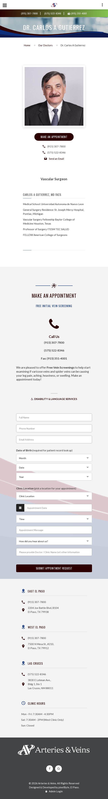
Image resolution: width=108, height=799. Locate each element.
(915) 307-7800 (29, 13)
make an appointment (54, 137)
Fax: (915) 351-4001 (54, 358)
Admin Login (54, 791)
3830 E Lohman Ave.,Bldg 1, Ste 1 (40, 684)
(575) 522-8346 (53, 13)
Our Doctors (45, 45)
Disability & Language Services (54, 398)
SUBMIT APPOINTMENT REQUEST (54, 568)
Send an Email (56, 158)
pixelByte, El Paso (68, 787)
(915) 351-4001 (77, 13)
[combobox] (54, 458)
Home (27, 45)
